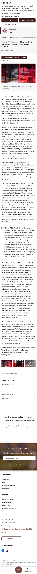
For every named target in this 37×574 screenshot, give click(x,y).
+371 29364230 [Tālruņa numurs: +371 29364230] (9, 523)
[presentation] (16, 435)
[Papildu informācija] (13, 532)
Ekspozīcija (15, 385)
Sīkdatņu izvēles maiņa (9, 509)
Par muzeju (6, 489)
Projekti (4, 482)
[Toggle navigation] (18, 569)
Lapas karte (6, 506)
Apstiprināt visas (27, 20)
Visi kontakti (11, 538)
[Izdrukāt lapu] (18, 394)
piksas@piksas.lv (9, 526)
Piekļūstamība (7, 503)
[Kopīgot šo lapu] (18, 398)
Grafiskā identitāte (8, 486)
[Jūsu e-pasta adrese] (19, 458)
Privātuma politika (8, 499)
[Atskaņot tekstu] (9, 50)
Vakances (5, 479)
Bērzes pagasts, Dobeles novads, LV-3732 (18, 529)
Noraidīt (9, 20)
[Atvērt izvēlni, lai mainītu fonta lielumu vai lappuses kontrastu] (27, 570)
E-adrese (7, 532)
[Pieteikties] (19, 465)
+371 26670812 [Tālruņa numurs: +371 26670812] (9, 520)
